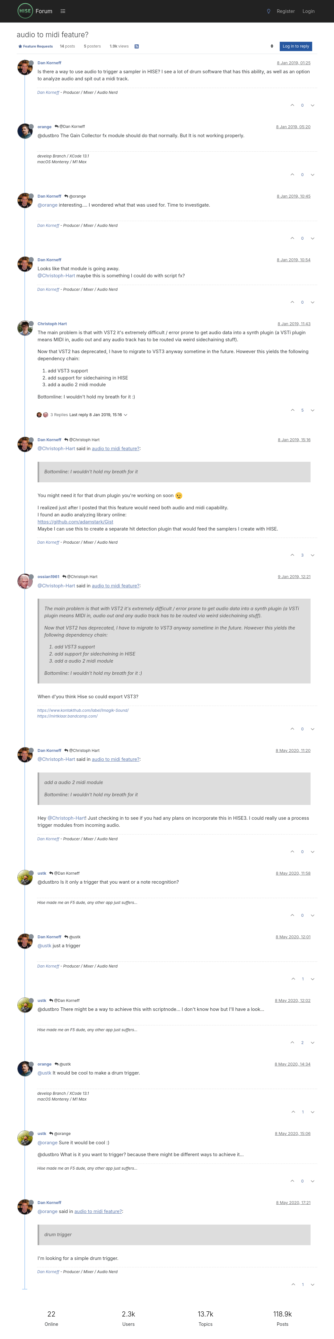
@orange (75, 196)
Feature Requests (35, 46)
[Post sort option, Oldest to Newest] (272, 46)
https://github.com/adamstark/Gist (75, 521)
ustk (42, 873)
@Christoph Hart (82, 439)
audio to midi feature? (115, 448)
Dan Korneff (49, 62)
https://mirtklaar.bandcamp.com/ (67, 716)
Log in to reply (296, 46)
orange (45, 126)
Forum (44, 11)
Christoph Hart (52, 323)
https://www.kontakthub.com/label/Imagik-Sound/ (83, 710)
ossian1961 (48, 576)
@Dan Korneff (70, 126)
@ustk (72, 936)
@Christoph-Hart (56, 275)
